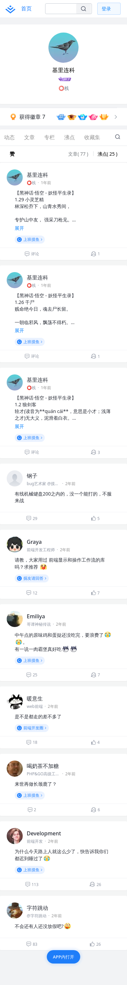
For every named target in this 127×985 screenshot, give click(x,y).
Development (44, 833)
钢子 (32, 475)
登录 (106, 8)
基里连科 (37, 174)
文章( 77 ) (78, 154)
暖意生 (35, 698)
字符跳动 (37, 908)
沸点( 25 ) (108, 154)
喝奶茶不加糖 (43, 766)
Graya (34, 542)
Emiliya (36, 616)
